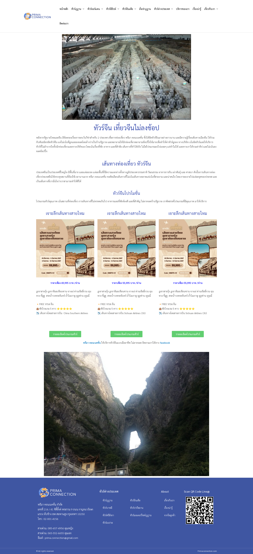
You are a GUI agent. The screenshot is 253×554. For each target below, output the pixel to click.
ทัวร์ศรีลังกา (108, 515)
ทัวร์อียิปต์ (111, 8)
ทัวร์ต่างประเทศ (162, 8)
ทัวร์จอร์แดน (93, 8)
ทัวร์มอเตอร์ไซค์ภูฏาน (141, 515)
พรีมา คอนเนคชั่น (92, 342)
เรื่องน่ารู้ (197, 8)
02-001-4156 (51, 519)
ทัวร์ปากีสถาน (136, 507)
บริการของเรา (182, 8)
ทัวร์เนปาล (108, 522)
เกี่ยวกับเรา (209, 8)
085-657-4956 (56, 528)
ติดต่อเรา (64, 23)
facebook (164, 342)
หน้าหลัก (64, 8)
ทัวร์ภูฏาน (76, 8)
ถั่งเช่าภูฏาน (145, 8)
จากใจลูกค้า (169, 515)
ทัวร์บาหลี (107, 507)
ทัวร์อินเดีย (127, 8)
